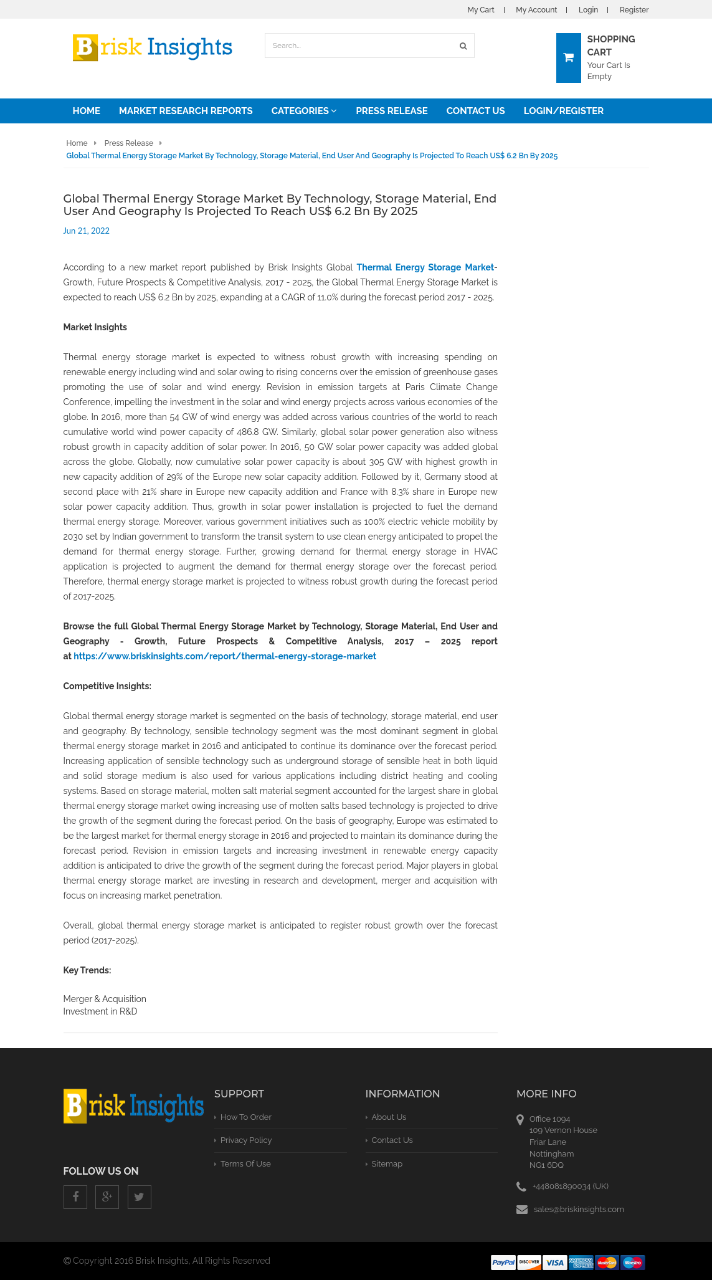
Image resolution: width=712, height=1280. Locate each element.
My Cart (481, 10)
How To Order (246, 1117)
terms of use (246, 1163)
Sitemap (387, 1163)
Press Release (391, 111)
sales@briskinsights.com (579, 1209)
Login (588, 10)
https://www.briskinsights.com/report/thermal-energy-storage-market (225, 656)
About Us (389, 1117)
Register (634, 10)
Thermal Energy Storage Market (425, 267)
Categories (305, 111)
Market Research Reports (186, 111)
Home (87, 111)
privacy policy (246, 1140)
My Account (536, 10)
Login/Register (564, 111)
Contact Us (476, 111)
